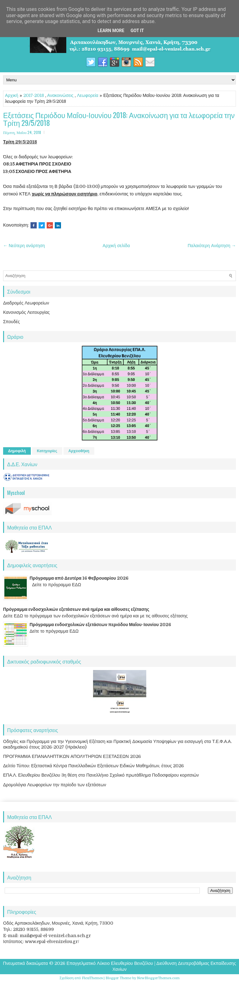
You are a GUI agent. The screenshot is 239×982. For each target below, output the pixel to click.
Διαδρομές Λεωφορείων (26, 302)
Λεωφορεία (87, 95)
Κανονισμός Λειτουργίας (26, 312)
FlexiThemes (92, 978)
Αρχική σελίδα (116, 245)
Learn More (110, 30)
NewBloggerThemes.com (158, 978)
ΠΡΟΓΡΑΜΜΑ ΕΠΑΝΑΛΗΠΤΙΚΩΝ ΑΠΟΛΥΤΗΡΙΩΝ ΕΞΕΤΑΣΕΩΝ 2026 (72, 756)
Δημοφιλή (17, 451)
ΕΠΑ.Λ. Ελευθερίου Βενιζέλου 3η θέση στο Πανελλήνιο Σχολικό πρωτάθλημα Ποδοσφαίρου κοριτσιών (101, 775)
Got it (137, 30)
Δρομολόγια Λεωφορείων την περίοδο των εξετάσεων (54, 784)
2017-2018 (33, 95)
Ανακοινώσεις (60, 95)
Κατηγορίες (47, 451)
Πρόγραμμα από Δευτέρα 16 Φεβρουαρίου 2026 (79, 578)
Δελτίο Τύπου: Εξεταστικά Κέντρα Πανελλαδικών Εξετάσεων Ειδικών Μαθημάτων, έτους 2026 (93, 765)
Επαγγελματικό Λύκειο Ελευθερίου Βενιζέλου (110, 963)
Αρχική (11, 95)
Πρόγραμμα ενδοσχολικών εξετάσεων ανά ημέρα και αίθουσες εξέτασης (76, 609)
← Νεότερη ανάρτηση (24, 245)
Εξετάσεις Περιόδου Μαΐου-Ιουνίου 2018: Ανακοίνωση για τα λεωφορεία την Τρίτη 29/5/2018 (119, 119)
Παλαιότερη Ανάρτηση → (212, 245)
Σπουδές (11, 321)
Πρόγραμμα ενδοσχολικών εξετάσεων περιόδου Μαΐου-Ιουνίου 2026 (100, 624)
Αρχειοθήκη (78, 451)
